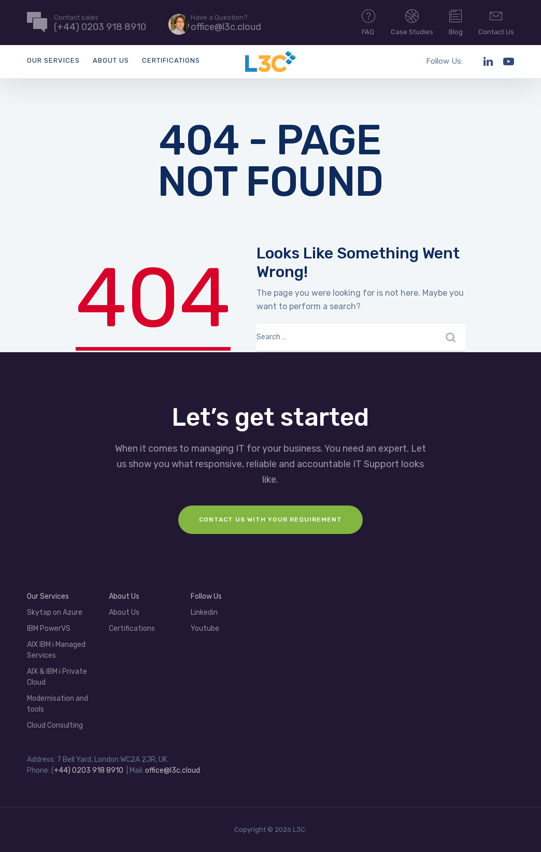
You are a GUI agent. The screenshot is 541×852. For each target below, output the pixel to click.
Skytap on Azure (54, 612)
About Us (111, 60)
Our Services (53, 60)
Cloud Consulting (55, 725)
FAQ (368, 22)
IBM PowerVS (48, 628)
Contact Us (496, 22)
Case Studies (412, 22)
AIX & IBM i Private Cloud (57, 677)
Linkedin (204, 612)
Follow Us (206, 596)
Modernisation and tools (57, 704)
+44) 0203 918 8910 (88, 770)
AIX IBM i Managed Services (56, 650)
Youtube (205, 628)
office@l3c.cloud (172, 770)
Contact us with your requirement (270, 519)
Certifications (171, 60)
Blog (456, 22)
